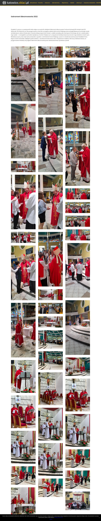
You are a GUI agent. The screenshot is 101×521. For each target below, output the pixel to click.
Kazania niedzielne (89, 3)
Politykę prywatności (58, 517)
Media (72, 3)
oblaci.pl (79, 3)
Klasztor (48, 3)
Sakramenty (56, 3)
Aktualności (33, 3)
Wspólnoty (65, 3)
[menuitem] (34, 3)
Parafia (41, 3)
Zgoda (51, 519)
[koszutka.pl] (16, 2)
